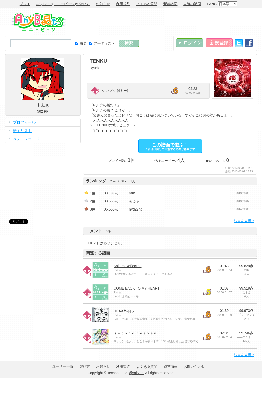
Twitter (239, 43)
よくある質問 (146, 4)
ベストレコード (26, 139)
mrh (132, 193)
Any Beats (38, 22)
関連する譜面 (98, 253)
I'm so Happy (124, 311)
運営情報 (170, 366)
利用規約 (123, 4)
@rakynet (136, 373)
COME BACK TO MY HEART (137, 288)
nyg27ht (135, 209)
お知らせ (103, 4)
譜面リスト (22, 130)
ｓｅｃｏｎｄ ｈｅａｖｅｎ (135, 333)
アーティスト (102, 43)
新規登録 (219, 42)
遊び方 (84, 366)
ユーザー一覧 (62, 366)
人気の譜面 (192, 4)
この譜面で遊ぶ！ (170, 146)
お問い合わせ (194, 366)
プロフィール (24, 122)
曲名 (81, 43)
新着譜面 (170, 4)
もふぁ (134, 201)
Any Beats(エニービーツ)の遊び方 (63, 4)
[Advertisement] (43, 177)
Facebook (249, 43)
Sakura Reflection (128, 266)
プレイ (25, 4)
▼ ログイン (190, 42)
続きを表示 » (244, 221)
